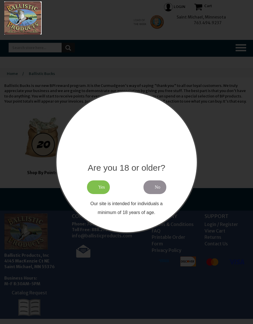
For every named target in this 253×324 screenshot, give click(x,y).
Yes (101, 187)
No (158, 187)
